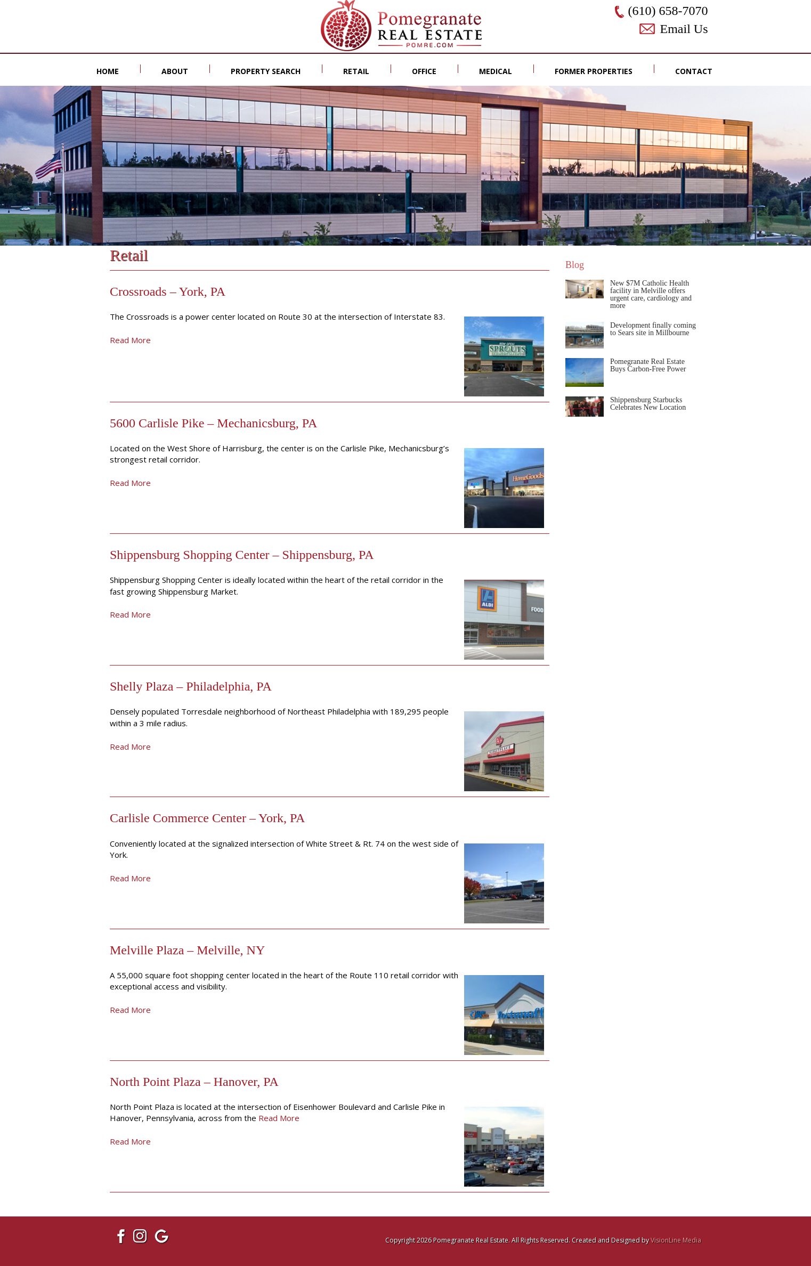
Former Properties (593, 71)
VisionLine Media (676, 1240)
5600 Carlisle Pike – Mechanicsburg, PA (213, 423)
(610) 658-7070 (668, 11)
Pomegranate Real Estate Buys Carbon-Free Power (648, 365)
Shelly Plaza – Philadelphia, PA (191, 686)
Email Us (684, 29)
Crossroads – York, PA (167, 291)
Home (107, 71)
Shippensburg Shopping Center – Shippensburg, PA (242, 555)
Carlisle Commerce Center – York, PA (207, 818)
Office (424, 71)
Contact (693, 71)
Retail (356, 71)
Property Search (266, 71)
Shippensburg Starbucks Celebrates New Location (648, 403)
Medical (495, 71)
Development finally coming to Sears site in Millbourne (653, 329)
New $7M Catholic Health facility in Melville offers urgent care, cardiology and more (651, 294)
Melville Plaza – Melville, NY (187, 950)
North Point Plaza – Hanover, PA (194, 1082)
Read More (130, 340)
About (174, 71)
